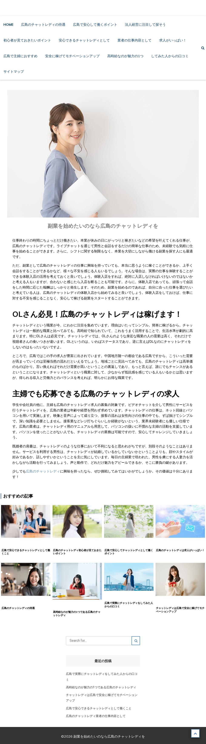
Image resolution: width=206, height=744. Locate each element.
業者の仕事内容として (134, 40)
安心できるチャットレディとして (84, 40)
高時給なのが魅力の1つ (125, 56)
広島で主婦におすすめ (20, 56)
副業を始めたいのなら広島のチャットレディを (104, 7)
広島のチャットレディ (43, 471)
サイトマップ (13, 71)
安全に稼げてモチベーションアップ (72, 56)
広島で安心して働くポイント (95, 24)
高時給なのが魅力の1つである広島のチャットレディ (101, 687)
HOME (8, 24)
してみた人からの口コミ (170, 56)
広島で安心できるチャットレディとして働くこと (99, 708)
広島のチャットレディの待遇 (43, 24)
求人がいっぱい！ (172, 40)
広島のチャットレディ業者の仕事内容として (96, 716)
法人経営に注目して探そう (145, 24)
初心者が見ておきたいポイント (27, 40)
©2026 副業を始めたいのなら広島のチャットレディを (103, 736)
